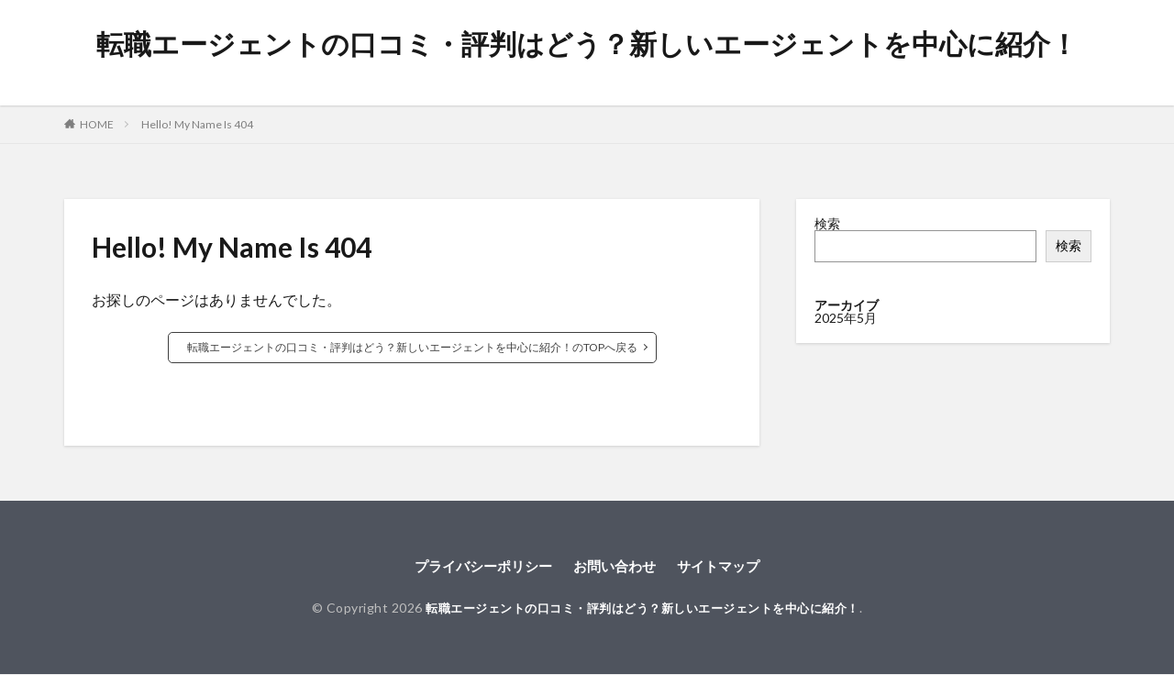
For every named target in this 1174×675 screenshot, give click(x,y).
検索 (827, 223)
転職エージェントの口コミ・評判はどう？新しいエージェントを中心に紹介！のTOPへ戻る (412, 347)
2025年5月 (845, 318)
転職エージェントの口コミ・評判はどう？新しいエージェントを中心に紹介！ (587, 44)
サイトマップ (725, 566)
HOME (97, 124)
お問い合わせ (616, 566)
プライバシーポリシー (477, 566)
